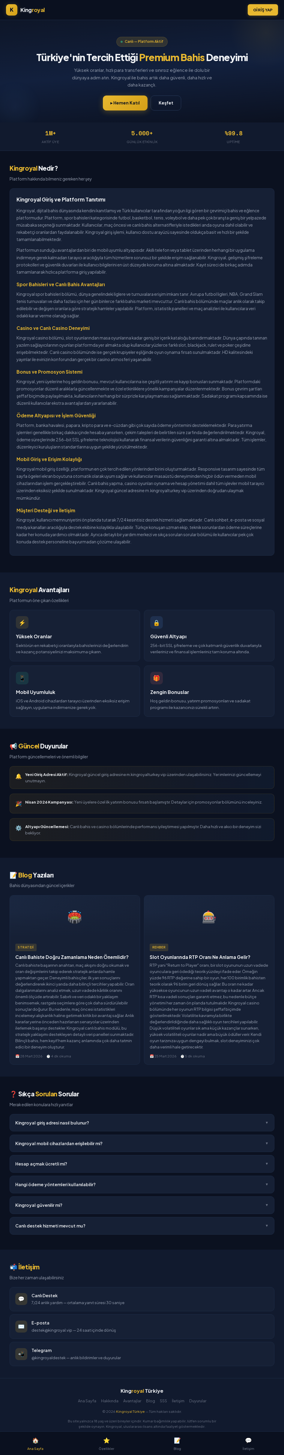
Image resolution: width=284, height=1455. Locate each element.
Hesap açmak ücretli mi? (141, 1164)
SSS (163, 1400)
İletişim (178, 1400)
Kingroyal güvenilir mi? (141, 1206)
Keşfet (166, 103)
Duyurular (197, 1400)
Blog (150, 1400)
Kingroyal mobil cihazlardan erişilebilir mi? (141, 1143)
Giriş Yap (263, 9)
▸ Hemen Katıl (125, 103)
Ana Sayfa (87, 1400)
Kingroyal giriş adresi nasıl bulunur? (141, 1123)
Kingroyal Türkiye (130, 1411)
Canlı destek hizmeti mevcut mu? (141, 1226)
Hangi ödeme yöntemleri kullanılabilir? (141, 1185)
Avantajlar (132, 1400)
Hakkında (109, 1400)
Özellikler (106, 1443)
